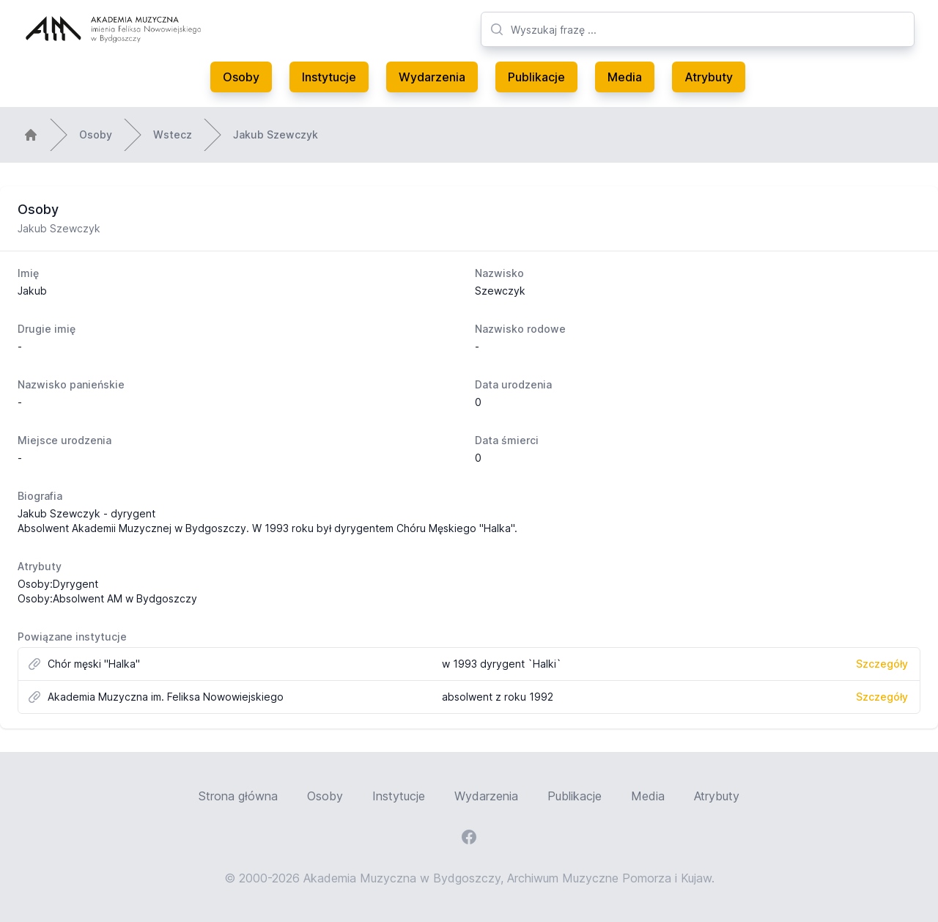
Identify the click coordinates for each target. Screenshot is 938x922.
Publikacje (536, 77)
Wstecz (172, 134)
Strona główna (238, 796)
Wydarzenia (432, 77)
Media (625, 77)
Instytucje (329, 77)
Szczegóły (882, 663)
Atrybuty (708, 77)
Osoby (241, 77)
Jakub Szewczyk (275, 134)
